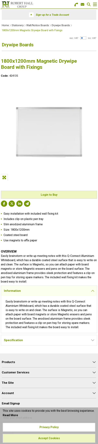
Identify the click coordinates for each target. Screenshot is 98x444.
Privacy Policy (49, 427)
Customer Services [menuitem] (15, 372)
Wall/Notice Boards (37, 25)
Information (12, 290)
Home (5, 25)
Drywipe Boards (61, 25)
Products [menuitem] (8, 362)
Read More (10, 415)
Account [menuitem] (8, 393)
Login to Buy (49, 194)
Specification (13, 340)
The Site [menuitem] (8, 382)
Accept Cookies (49, 438)
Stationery (18, 25)
